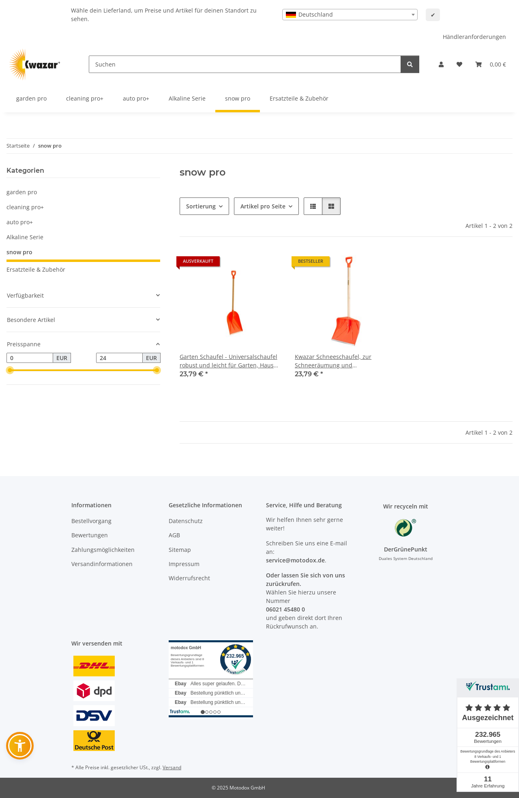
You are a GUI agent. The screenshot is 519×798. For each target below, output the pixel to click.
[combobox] (350, 14)
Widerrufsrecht (189, 578)
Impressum (184, 564)
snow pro (19, 252)
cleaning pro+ (25, 207)
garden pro (21, 192)
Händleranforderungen (474, 37)
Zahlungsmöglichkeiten (103, 549)
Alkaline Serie (24, 237)
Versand (172, 767)
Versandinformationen (102, 564)
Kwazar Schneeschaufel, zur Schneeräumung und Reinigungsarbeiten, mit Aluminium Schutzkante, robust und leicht (343, 361)
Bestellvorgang (91, 521)
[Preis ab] (29, 358)
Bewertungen (89, 535)
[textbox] (350, 14)
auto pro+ (19, 222)
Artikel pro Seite (262, 206)
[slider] (10, 371)
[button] (441, 64)
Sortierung (201, 206)
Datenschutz (186, 521)
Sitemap (180, 549)
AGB (174, 535)
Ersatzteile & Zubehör (35, 269)
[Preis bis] (119, 358)
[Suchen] (245, 64)
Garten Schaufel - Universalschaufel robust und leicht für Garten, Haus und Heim (228, 361)
